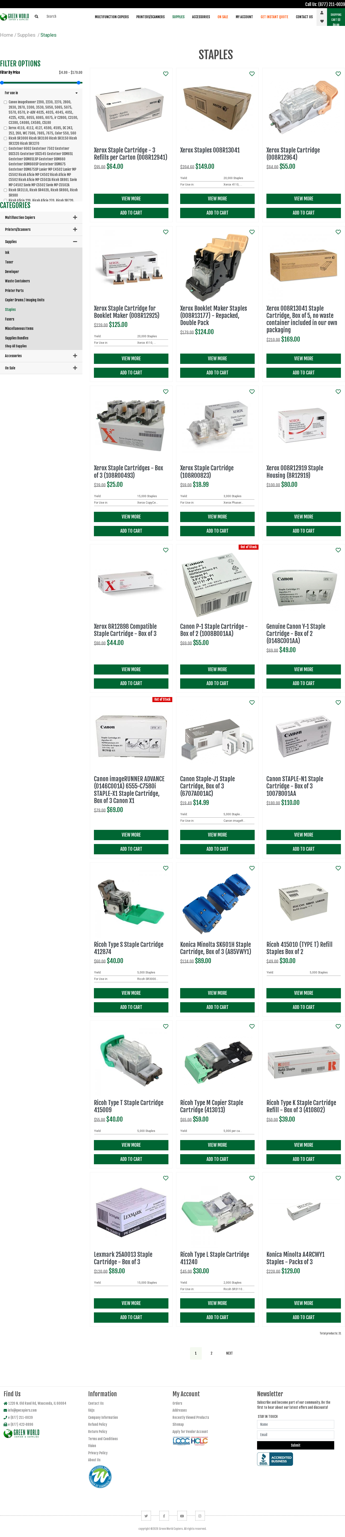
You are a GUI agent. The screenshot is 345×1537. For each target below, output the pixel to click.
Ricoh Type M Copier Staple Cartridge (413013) (211, 1106)
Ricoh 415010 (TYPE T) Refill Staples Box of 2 (299, 948)
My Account (244, 17)
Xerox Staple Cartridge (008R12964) (293, 153)
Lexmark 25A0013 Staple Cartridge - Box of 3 (123, 1258)
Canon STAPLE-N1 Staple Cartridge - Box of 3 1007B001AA (294, 786)
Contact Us (304, 17)
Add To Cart (131, 213)
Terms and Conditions (103, 1439)
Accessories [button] (201, 17)
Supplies (26, 35)
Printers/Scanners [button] (150, 17)
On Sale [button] (223, 17)
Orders (177, 1403)
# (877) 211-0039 (18, 1417)
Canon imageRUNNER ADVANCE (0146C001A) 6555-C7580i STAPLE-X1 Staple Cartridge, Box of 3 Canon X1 (129, 789)
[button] (41, 93)
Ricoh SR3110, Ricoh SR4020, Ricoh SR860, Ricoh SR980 (43, 193)
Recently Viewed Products (190, 1417)
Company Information (103, 1417)
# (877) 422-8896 (18, 1424)
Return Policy (97, 1431)
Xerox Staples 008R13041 (210, 150)
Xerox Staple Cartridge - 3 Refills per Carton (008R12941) (130, 153)
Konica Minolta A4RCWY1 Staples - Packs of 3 (295, 1258)
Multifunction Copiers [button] (112, 17)
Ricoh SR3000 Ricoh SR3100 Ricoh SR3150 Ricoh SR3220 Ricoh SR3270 (43, 141)
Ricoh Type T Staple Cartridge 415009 (128, 1106)
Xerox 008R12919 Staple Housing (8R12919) (294, 471)
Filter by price (10, 72)
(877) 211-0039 (331, 4)
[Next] (229, 1353)
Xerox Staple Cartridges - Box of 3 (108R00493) (128, 471)
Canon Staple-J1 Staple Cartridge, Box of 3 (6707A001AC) (207, 786)
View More (131, 199)
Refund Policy (97, 1424)
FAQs (91, 1410)
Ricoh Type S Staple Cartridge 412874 (128, 948)
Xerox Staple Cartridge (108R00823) (207, 471)
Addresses (179, 1410)
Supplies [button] (178, 17)
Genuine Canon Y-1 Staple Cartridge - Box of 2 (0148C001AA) (295, 634)
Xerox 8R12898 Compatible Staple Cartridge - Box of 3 (125, 630)
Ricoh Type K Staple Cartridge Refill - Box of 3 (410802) (301, 1106)
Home (6, 35)
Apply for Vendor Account (190, 1431)
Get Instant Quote (274, 17)
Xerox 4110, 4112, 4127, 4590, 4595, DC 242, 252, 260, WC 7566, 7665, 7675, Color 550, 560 (42, 130)
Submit (295, 1445)
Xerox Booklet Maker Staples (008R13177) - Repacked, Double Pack (213, 315)
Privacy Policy (98, 1453)
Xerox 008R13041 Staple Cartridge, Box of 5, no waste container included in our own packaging (301, 319)
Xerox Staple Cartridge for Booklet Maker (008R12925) (127, 312)
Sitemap (178, 1424)
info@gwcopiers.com (20, 1410)
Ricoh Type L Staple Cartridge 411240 (214, 1258)
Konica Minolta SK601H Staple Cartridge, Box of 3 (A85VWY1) (215, 948)
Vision (92, 1446)
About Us (94, 1460)
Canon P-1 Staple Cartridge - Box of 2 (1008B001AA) (214, 630)
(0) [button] (336, 20)
